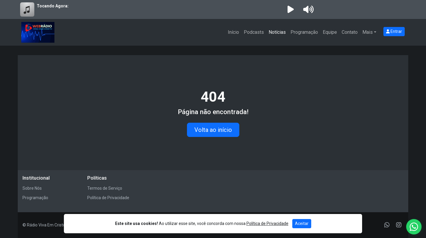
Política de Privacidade (108, 197)
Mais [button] (367, 32)
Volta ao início (213, 129)
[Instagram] (398, 225)
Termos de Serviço (104, 188)
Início (233, 32)
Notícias (277, 32)
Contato (350, 32)
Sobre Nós (32, 188)
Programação (304, 32)
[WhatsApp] (387, 225)
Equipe (330, 32)
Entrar (394, 31)
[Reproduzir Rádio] (290, 9)
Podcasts (254, 32)
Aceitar (302, 223)
